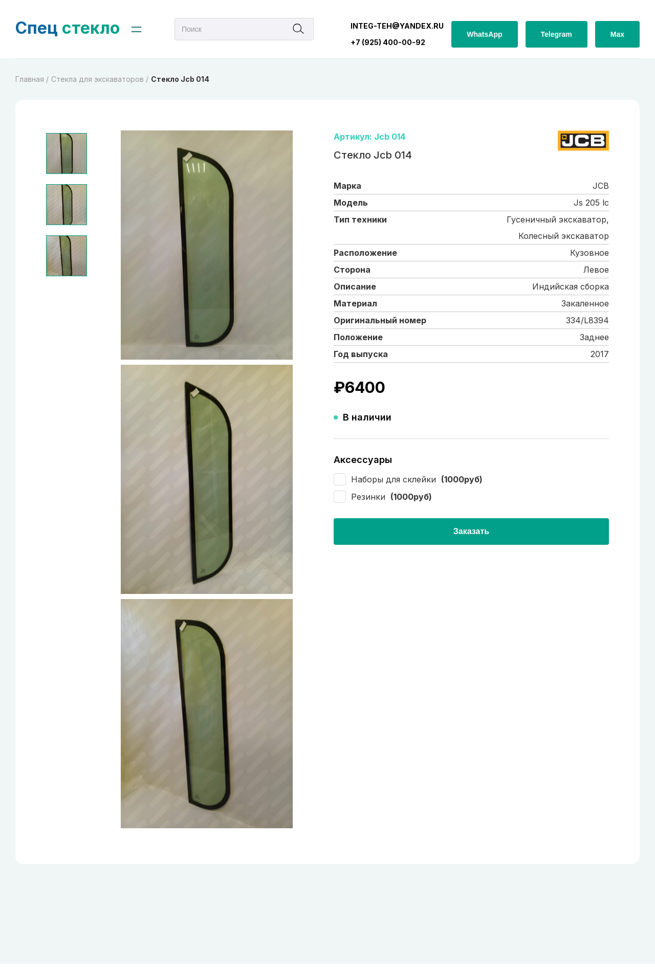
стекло (67, 28)
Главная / (32, 79)
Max (617, 34)
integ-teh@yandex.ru (397, 25)
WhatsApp (484, 34)
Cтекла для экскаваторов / (99, 79)
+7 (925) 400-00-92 (388, 42)
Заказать (471, 531)
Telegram (556, 34)
